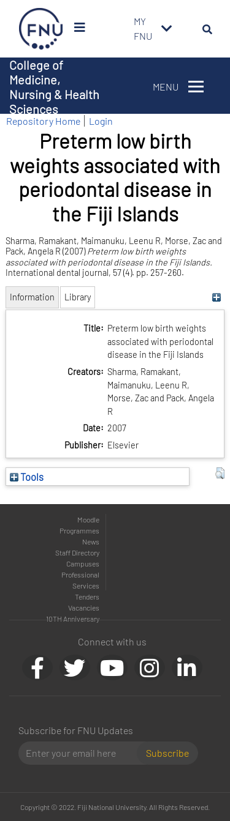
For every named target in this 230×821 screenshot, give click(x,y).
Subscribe (167, 753)
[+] (216, 297)
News (90, 541)
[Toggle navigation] (166, 29)
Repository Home (43, 121)
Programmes (79, 530)
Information (32, 297)
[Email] (82, 753)
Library (77, 297)
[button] (219, 473)
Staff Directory (77, 552)
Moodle (88, 519)
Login (101, 121)
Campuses (82, 563)
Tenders (87, 596)
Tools (27, 476)
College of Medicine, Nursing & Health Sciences (54, 87)
